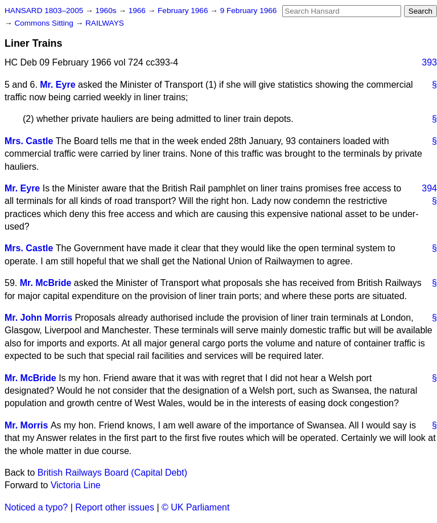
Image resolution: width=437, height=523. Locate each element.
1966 (138, 10)
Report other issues (114, 507)
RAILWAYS (104, 23)
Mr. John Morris (38, 317)
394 (429, 188)
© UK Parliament (195, 507)
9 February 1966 (248, 10)
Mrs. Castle (29, 141)
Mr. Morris (26, 425)
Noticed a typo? (36, 507)
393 (429, 62)
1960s (106, 10)
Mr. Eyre (57, 84)
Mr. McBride (46, 283)
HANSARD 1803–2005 (44, 10)
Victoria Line (76, 485)
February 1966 (184, 10)
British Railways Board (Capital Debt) (112, 472)
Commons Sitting (44, 23)
